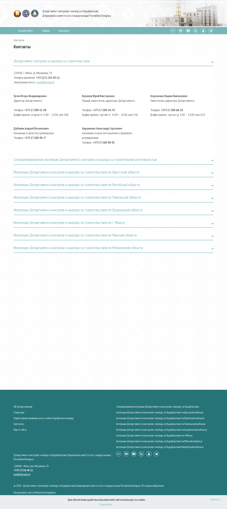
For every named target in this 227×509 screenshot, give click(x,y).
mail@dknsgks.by (46, 82)
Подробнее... (106, 504)
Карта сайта (20, 429)
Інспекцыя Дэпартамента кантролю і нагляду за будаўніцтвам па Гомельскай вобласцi (160, 424)
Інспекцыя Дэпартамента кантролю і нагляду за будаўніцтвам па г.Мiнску (154, 435)
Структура (19, 412)
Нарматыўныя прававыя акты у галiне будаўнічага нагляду (44, 418)
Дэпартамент (25, 31)
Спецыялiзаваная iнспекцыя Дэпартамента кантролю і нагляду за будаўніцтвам (157, 406)
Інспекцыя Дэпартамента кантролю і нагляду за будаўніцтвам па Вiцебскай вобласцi (160, 418)
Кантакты (64, 31)
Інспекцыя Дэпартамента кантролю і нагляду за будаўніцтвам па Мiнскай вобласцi (159, 441)
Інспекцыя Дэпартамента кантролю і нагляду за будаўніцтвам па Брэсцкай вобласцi (159, 412)
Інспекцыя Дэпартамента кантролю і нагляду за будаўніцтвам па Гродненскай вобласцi (161, 429)
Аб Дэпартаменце (23, 406)
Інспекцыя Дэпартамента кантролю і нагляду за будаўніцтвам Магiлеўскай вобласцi (159, 447)
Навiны (46, 31)
